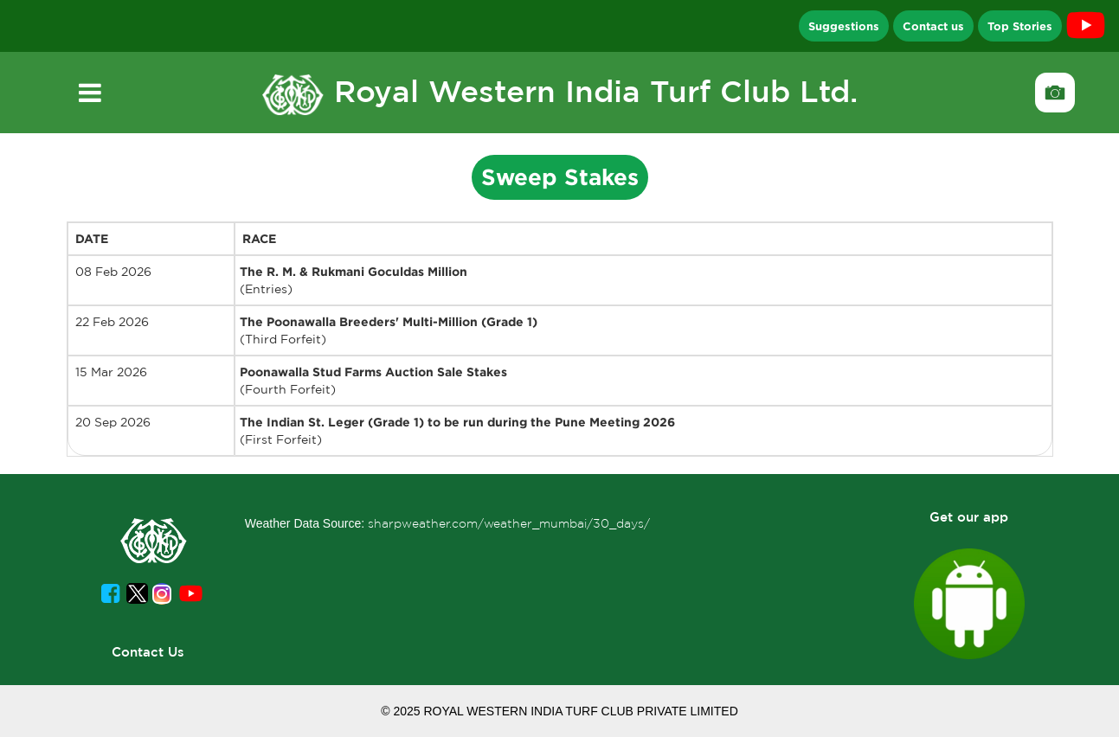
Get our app (968, 516)
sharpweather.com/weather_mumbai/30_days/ (509, 523)
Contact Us (148, 651)
